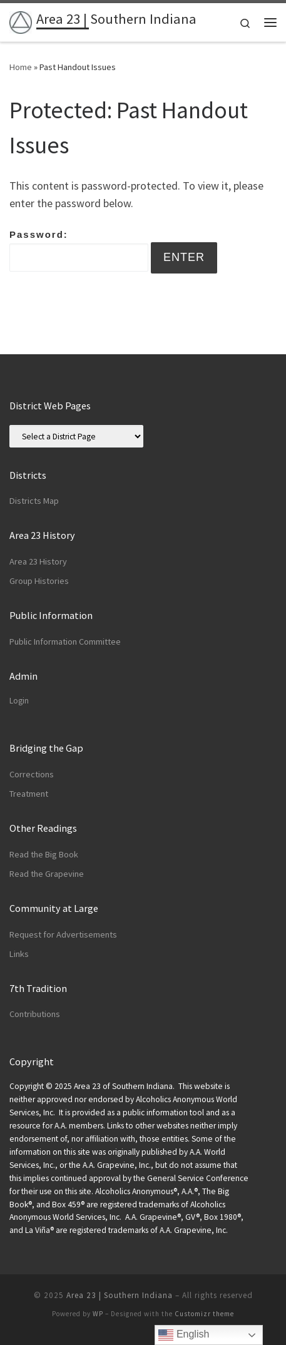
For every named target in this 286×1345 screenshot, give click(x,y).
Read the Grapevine (46, 873)
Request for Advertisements (63, 934)
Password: (78, 250)
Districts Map (34, 500)
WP (98, 1313)
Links (19, 953)
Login (19, 700)
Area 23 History (38, 561)
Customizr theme (204, 1313)
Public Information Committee (65, 641)
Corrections (31, 774)
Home (20, 67)
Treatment (28, 793)
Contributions (34, 1014)
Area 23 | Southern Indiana (119, 1295)
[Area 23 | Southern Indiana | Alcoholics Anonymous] (20, 20)
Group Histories (39, 580)
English (183, 1334)
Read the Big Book (43, 854)
